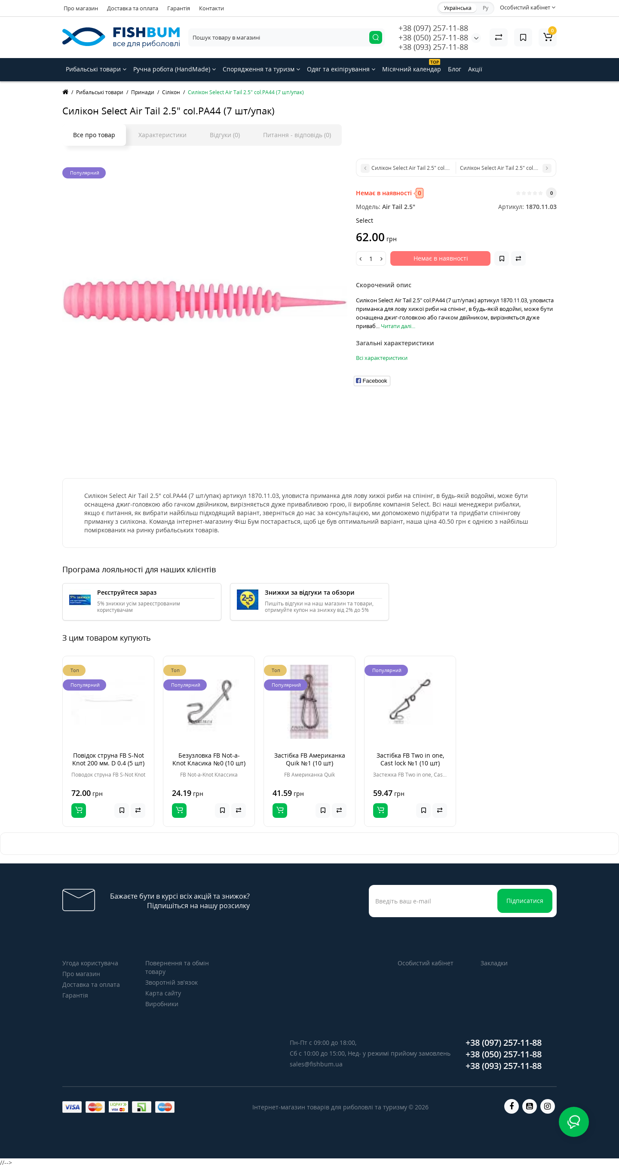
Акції (475, 69)
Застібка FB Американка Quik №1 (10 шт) (309, 759)
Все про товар (94, 135)
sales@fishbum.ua (316, 1064)
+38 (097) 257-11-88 (433, 28)
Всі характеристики (382, 358)
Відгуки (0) (225, 135)
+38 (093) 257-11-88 (433, 47)
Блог (454, 69)
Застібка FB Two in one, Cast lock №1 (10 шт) (410, 759)
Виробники (161, 1004)
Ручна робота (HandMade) (174, 69)
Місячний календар (411, 66)
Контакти (211, 8)
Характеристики (162, 135)
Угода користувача (90, 963)
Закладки (494, 963)
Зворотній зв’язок (171, 982)
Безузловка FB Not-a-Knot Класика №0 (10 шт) (208, 759)
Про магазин (81, 8)
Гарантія (178, 8)
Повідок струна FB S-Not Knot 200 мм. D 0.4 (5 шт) (108, 759)
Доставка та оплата (132, 8)
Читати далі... (398, 326)
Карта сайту (163, 993)
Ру (485, 8)
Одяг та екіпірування (341, 69)
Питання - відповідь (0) (297, 135)
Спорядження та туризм (261, 69)
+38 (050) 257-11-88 (433, 37)
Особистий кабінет (426, 963)
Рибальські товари (96, 69)
